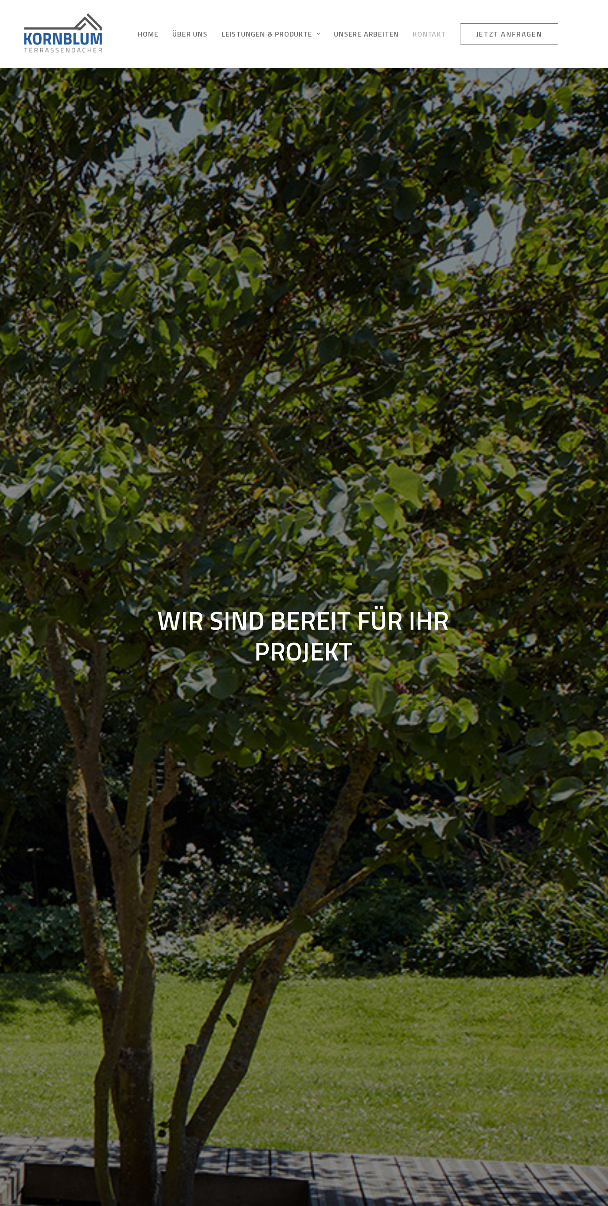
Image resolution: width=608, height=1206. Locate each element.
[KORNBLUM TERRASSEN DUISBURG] (63, 34)
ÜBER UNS (189, 34)
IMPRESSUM (443, 1065)
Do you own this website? (271, 781)
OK (352, 780)
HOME (148, 34)
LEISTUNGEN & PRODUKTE (271, 34)
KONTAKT (429, 34)
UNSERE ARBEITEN (366, 34)
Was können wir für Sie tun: (76, 504)
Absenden (59, 635)
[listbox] (152, 524)
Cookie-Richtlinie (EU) (457, 1093)
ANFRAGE (438, 1107)
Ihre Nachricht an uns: (67, 551)
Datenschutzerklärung (459, 1079)
